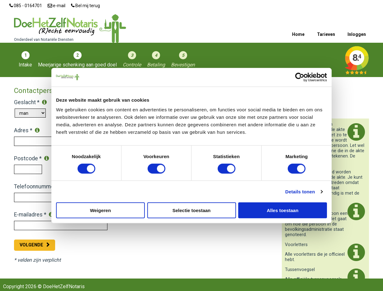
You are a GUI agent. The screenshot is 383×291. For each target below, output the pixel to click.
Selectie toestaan (192, 210)
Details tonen (300, 191)
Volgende (31, 245)
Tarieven (326, 34)
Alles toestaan (283, 210)
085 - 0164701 (25, 5)
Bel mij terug (85, 5)
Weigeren (100, 210)
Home (298, 34)
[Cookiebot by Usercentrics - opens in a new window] (299, 77)
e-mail (56, 5)
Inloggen (357, 34)
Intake (25, 65)
